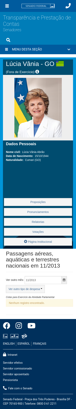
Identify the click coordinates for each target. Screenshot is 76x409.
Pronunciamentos (38, 212)
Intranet (10, 355)
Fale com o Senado (17, 388)
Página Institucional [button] (38, 241)
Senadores (12, 29)
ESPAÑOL (24, 343)
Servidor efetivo (13, 363)
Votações (38, 231)
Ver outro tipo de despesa (25, 289)
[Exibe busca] (8, 40)
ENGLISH (9, 343)
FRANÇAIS (39, 343)
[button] (38, 49)
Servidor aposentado (16, 374)
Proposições (38, 202)
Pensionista (10, 380)
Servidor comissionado (17, 368)
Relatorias (38, 221)
